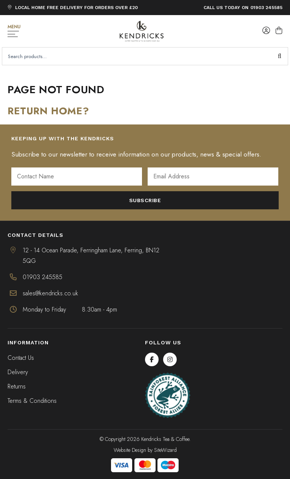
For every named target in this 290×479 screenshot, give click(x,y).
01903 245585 (266, 7)
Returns (17, 386)
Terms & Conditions (32, 400)
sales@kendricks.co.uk (50, 293)
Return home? (48, 111)
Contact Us (21, 357)
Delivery (18, 372)
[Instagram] (170, 359)
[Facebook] (152, 359)
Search (279, 56)
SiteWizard (165, 450)
